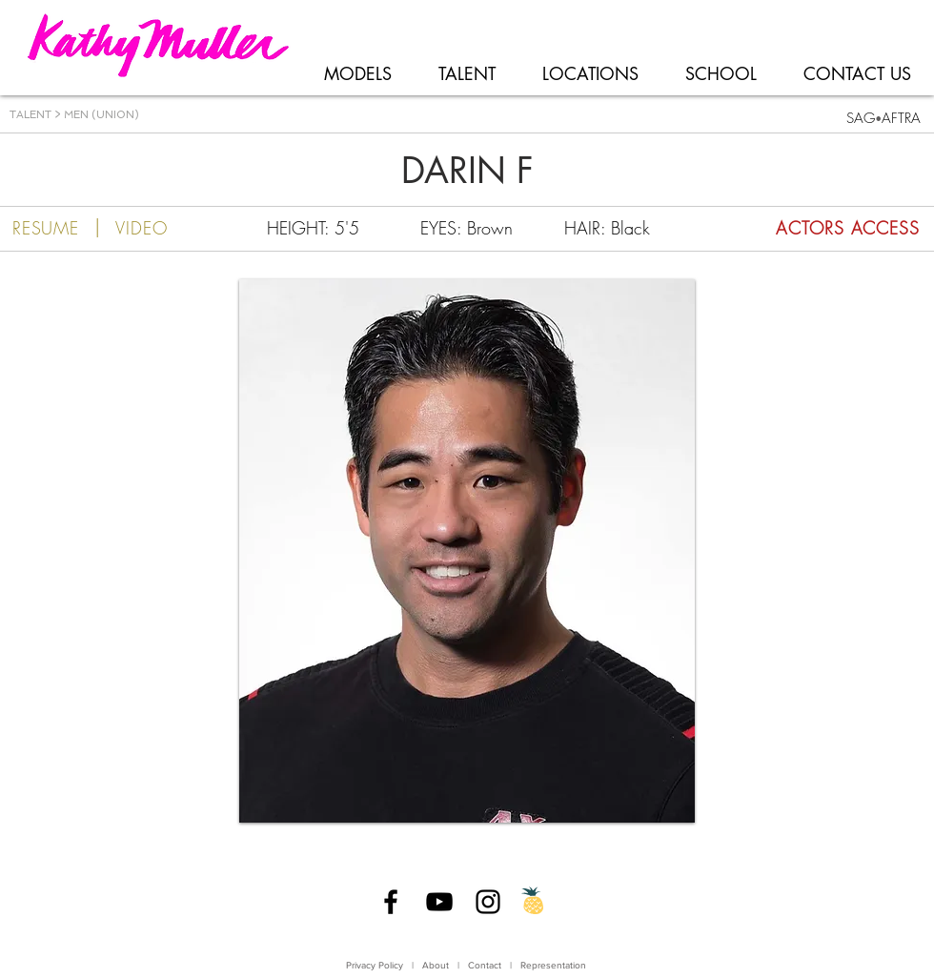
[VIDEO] (141, 228)
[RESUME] (45, 228)
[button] (467, 551)
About (435, 965)
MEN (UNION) (100, 115)
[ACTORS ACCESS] (813, 228)
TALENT (30, 115)
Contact (486, 965)
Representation (553, 965)
